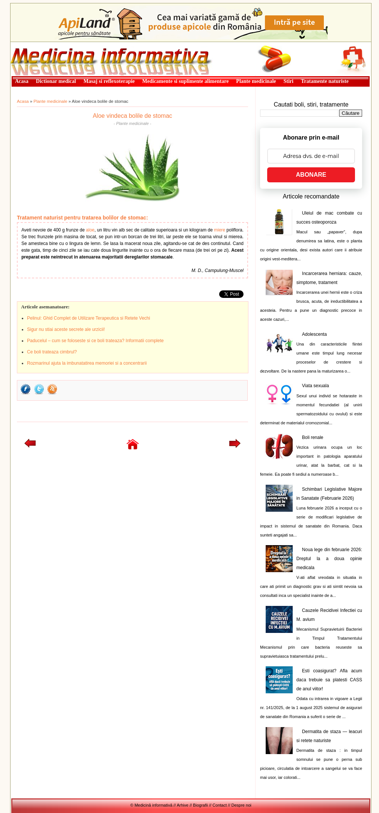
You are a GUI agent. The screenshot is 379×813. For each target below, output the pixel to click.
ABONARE (311, 174)
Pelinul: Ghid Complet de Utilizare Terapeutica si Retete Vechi (88, 318)
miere (219, 230)
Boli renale (312, 437)
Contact (219, 805)
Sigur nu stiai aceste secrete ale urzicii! (66, 329)
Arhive (182, 805)
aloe (90, 230)
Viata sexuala (315, 385)
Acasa (23, 101)
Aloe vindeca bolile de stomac (132, 116)
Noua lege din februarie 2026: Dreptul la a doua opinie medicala (329, 558)
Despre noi (241, 805)
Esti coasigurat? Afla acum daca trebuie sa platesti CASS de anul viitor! (329, 679)
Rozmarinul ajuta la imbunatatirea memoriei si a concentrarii (87, 363)
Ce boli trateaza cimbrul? (52, 352)
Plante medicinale (50, 101)
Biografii (200, 805)
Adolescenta (314, 334)
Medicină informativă (30, 44)
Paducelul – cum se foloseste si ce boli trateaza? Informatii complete (95, 340)
